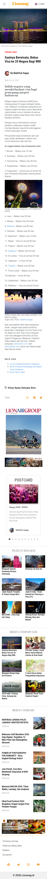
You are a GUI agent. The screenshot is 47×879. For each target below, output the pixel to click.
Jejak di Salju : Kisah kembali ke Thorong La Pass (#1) (34, 594)
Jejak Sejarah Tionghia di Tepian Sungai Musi (11, 593)
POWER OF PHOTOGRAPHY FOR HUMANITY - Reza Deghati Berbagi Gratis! (14, 756)
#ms (33, 387)
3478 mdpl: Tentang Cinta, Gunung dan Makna (10, 696)
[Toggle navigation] (4, 4)
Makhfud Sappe (27, 319)
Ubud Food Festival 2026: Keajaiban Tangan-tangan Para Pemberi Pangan (15, 804)
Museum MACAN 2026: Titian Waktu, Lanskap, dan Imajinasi (15, 787)
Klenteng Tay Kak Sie (33, 569)
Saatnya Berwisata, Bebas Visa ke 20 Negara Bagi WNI (9, 652)
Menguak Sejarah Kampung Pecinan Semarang (9, 571)
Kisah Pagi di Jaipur (17, 372)
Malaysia (10, 226)
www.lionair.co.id (21, 343)
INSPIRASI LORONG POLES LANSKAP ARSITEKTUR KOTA (15, 721)
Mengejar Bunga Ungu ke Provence (10, 674)
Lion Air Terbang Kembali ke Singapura (25, 364)
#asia (17, 387)
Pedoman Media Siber (12, 846)
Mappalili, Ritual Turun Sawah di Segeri (34, 694)
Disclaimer (7, 855)
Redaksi (6, 850)
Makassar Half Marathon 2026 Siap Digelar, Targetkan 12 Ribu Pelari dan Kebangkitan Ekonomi (15, 738)
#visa (11, 387)
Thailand (11, 265)
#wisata (25, 387)
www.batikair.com (12, 346)
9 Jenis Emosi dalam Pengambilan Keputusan (35, 674)
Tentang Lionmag (10, 841)
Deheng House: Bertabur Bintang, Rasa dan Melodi (35, 617)
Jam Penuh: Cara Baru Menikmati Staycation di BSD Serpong (15, 772)
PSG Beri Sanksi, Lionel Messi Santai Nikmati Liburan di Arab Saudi (34, 652)
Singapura (12, 251)
